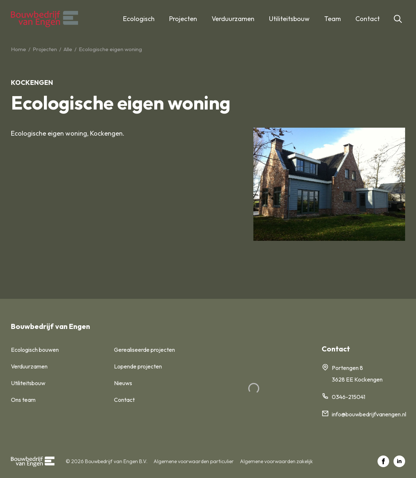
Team (332, 19)
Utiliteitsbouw (289, 19)
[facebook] (383, 461)
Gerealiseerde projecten (144, 349)
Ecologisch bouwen (35, 349)
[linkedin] (399, 461)
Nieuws (123, 383)
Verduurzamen (233, 19)
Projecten (183, 19)
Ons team (23, 399)
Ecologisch (139, 19)
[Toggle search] (398, 19)
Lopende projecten (138, 366)
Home (18, 49)
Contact (367, 19)
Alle (68, 49)
